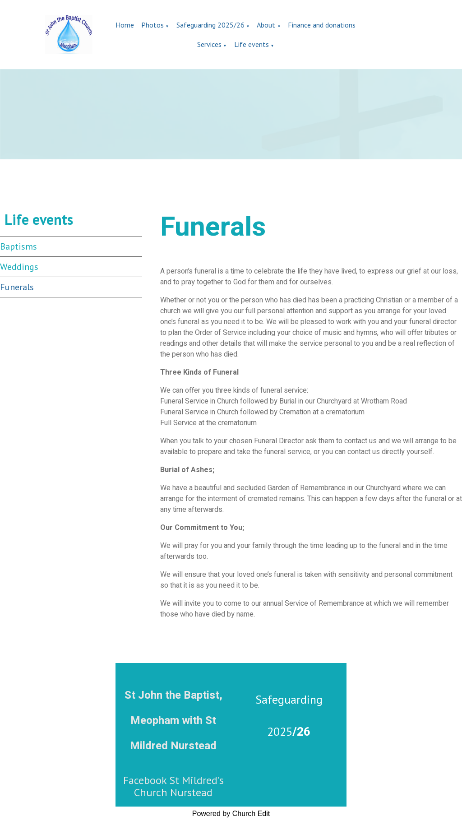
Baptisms (18, 246)
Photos (152, 24)
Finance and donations (322, 24)
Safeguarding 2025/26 (210, 24)
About (266, 24)
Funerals (17, 287)
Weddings (19, 267)
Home (125, 24)
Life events (251, 44)
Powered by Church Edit (231, 813)
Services (209, 44)
